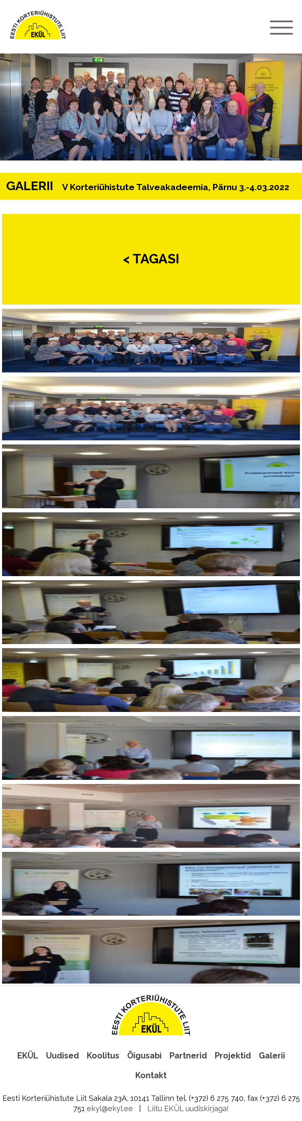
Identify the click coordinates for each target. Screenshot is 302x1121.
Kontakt (151, 1075)
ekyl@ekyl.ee (110, 1108)
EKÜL (27, 1056)
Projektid (233, 1056)
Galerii (272, 1056)
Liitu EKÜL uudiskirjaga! (188, 1108)
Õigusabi (144, 1056)
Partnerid (188, 1056)
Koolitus (103, 1056)
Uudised (62, 1056)
